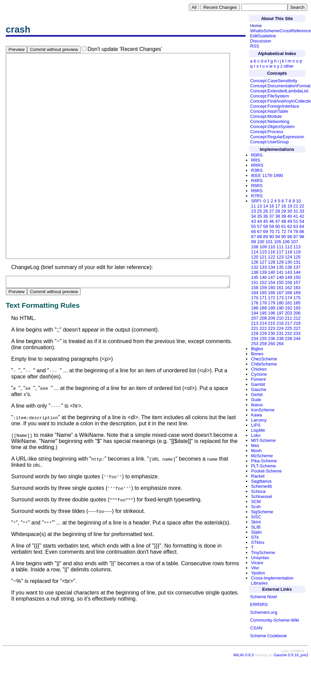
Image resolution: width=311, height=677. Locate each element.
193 (296, 307)
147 (271, 277)
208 (263, 318)
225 (288, 328)
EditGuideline (263, 35)
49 (289, 221)
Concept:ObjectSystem (272, 126)
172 (271, 297)
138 (254, 272)
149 (288, 277)
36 (265, 216)
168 (288, 292)
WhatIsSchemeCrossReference (280, 30)
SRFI (256, 200)
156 (288, 282)
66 (253, 231)
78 (295, 231)
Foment (258, 379)
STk (255, 537)
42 (301, 216)
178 (263, 302)
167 (280, 292)
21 (295, 206)
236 (271, 338)
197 (280, 313)
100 (260, 241)
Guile (256, 399)
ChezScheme (264, 358)
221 (254, 328)
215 (271, 323)
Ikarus (257, 404)
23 (253, 211)
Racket (258, 476)
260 (271, 343)
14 (265, 206)
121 (263, 257)
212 (296, 318)
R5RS (257, 185)
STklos (257, 542)
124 (288, 257)
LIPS (255, 425)
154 (271, 282)
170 (254, 297)
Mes (255, 445)
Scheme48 (261, 486)
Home (256, 25)
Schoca (258, 491)
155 (280, 282)
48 (283, 221)
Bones (257, 353)
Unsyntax (260, 557)
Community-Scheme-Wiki (274, 620)
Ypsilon (258, 572)
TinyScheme (263, 552)
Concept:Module (266, 116)
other (289, 66)
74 (289, 231)
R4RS (257, 180)
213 (254, 323)
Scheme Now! (263, 596)
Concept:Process (266, 131)
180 (280, 302)
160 (271, 287)
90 (271, 236)
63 (295, 226)
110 (271, 246)
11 (253, 206)
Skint (255, 521)
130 (288, 262)
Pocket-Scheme (266, 471)
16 (271, 206)
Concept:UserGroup (269, 141)
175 (296, 297)
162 (288, 287)
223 (271, 328)
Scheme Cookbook (268, 635)
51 (295, 221)
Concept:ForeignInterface (274, 106)
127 (263, 262)
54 (301, 221)
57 (259, 226)
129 (280, 262)
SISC (256, 516)
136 (288, 267)
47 (277, 221)
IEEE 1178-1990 (267, 175)
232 (288, 333)
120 (254, 257)
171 (263, 297)
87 (253, 236)
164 (254, 292)
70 (271, 231)
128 (271, 262)
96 (289, 236)
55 (253, 226)
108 (254, 246)
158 (254, 287)
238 (280, 338)
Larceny (259, 420)
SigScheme (262, 511)
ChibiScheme (264, 364)
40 (289, 216)
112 (288, 246)
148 (280, 277)
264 (280, 343)
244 (296, 338)
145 (254, 277)
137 (296, 267)
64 (301, 226)
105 (277, 241)
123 (280, 257)
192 (288, 307)
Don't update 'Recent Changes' (125, 49)
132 (254, 267)
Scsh (255, 506)
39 (283, 216)
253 (254, 343)
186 (254, 307)
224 (280, 328)
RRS (255, 160)
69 (265, 231)
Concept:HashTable (269, 111)
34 (253, 216)
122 (271, 257)
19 (289, 206)
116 (271, 251)
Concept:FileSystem (269, 96)
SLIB (255, 527)
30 (289, 211)
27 (271, 211)
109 (263, 246)
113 (296, 246)
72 (283, 231)
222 (263, 328)
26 (265, 211)
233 (296, 333)
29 (283, 211)
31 (295, 211)
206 (296, 313)
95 (283, 236)
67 (259, 231)
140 (271, 272)
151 (254, 282)
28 (277, 211)
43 (253, 221)
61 (283, 226)
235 (263, 338)
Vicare (257, 562)
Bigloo (257, 348)
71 (277, 231)
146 (263, 277)
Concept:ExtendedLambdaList (279, 90)
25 (259, 211)
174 (288, 297)
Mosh (256, 450)
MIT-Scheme (263, 440)
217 (288, 323)
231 (280, 333)
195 (263, 313)
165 (263, 292)
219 (296, 323)
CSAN (256, 627)
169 (296, 292)
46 (271, 221)
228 (254, 333)
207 (254, 318)
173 (280, 297)
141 (280, 272)
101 (269, 241)
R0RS (257, 155)
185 (296, 302)
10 (298, 200)
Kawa (256, 414)
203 (288, 313)
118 (288, 251)
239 (288, 338)
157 (296, 282)
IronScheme (262, 409)
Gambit (258, 384)
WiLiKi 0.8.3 (243, 672)
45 (265, 221)
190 (280, 307)
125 (296, 257)
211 (288, 318)
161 (280, 287)
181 (288, 302)
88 (259, 236)
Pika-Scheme (264, 460)
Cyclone (259, 374)
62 (289, 226)
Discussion (260, 40)
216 (280, 323)
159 (263, 287)
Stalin (256, 532)
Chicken (259, 369)
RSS (254, 46)
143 (288, 272)
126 (254, 262)
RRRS (257, 165)
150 (296, 277)
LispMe (258, 430)
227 (296, 328)
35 (259, 216)
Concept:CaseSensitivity (273, 80)
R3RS (257, 170)
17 (277, 206)
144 (296, 272)
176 (254, 302)
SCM (255, 501)
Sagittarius (261, 481)
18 (283, 206)
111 (280, 246)
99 (253, 241)
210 (280, 318)
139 (263, 272)
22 (301, 206)
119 (296, 251)
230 (271, 333)
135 (280, 267)
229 (263, 333)
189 (271, 307)
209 (271, 318)
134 (271, 267)
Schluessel (261, 496)
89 (265, 236)
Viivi (255, 567)
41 (295, 216)
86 (301, 231)
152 (263, 282)
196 (271, 313)
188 (263, 307)
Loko (255, 435)
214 (263, 323)
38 (277, 216)
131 (296, 262)
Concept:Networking (269, 121)
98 (301, 236)
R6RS (257, 190)
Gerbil (257, 394)
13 (259, 206)
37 (271, 216)
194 (254, 313)
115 (263, 251)
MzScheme (262, 455)
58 (265, 226)
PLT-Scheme (263, 465)
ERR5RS (259, 604)
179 (271, 302)
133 (263, 267)
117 (280, 251)
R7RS (257, 195)
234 (254, 338)
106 (286, 241)
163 (296, 287)
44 (259, 221)
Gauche (258, 389)
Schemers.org (263, 612)
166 (271, 292)
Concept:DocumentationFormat (280, 85)
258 (263, 343)
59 (271, 226)
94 (277, 236)
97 (295, 236)
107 (294, 241)
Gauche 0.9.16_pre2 (291, 672)
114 (254, 251)
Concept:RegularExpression (277, 136)
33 (301, 211)
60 (277, 226)
